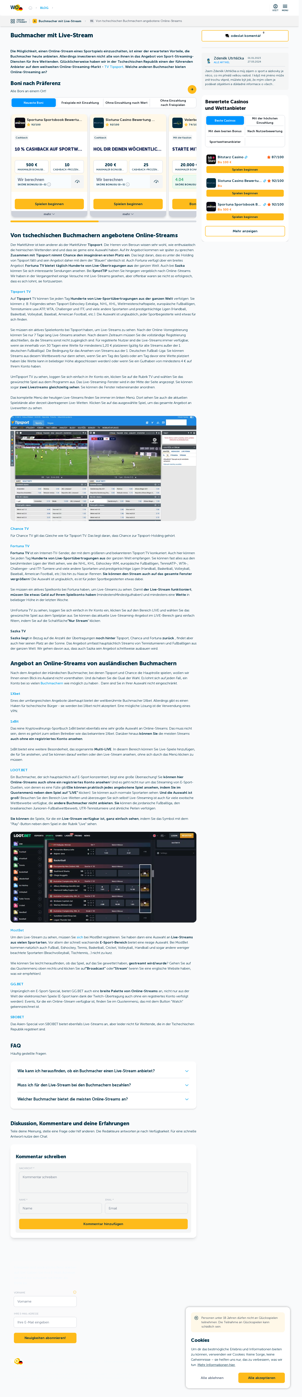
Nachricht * (26, 1168)
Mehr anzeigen (245, 231)
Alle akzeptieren (261, 1378)
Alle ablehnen (212, 1378)
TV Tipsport (113, 67)
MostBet (17, 930)
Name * (23, 1199)
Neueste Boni (33, 102)
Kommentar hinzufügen (103, 1224)
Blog (44, 8)
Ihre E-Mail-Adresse (26, 1313)
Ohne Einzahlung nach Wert (126, 102)
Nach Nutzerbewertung (264, 131)
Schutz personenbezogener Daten (123, 1361)
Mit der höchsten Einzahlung (265, 120)
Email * (109, 1199)
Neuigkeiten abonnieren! (45, 1338)
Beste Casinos (225, 120)
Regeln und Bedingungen (84, 1361)
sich (80, 937)
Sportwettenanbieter (225, 141)
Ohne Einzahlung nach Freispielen (173, 103)
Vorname (19, 1292)
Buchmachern (52, 683)
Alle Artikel (222, 62)
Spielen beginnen (49, 204)
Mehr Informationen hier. (216, 1365)
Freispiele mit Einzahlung (80, 102)
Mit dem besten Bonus (225, 131)
